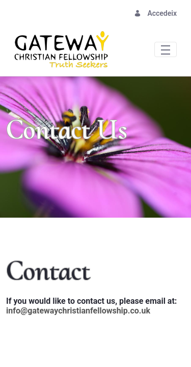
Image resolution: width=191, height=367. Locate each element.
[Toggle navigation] (165, 49)
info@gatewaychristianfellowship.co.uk (78, 311)
